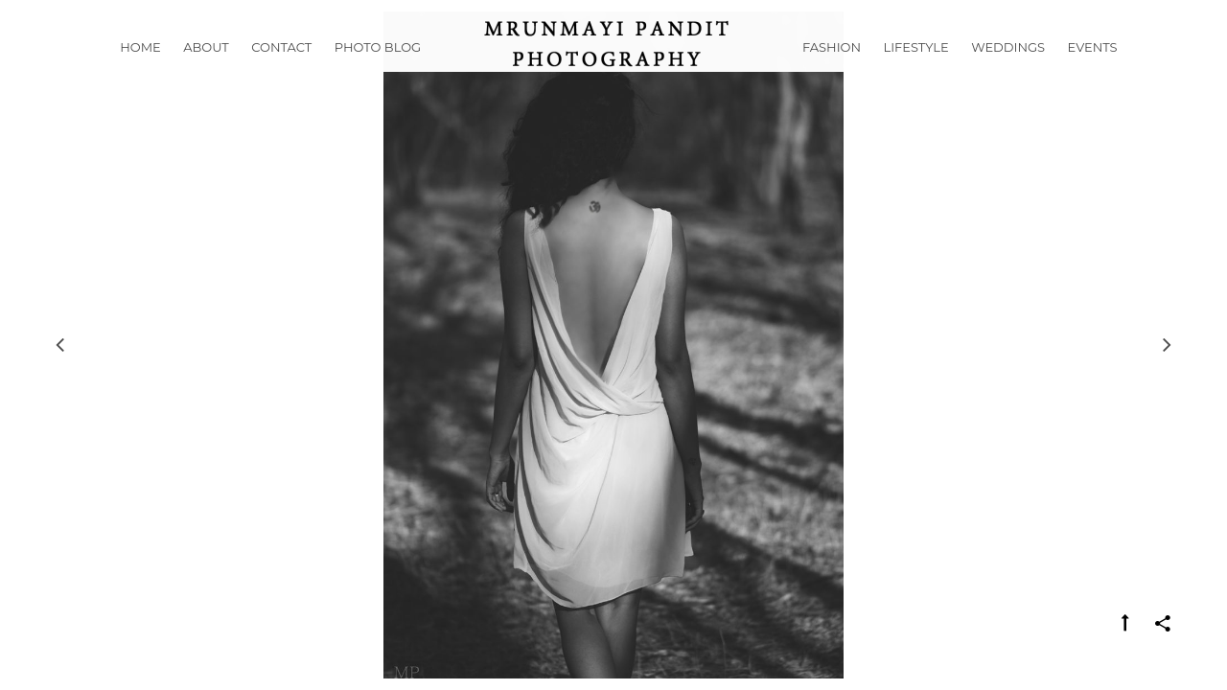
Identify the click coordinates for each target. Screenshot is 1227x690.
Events (1093, 71)
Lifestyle (916, 71)
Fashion (831, 71)
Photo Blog (378, 71)
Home (140, 71)
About (206, 71)
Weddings (1008, 71)
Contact (281, 71)
